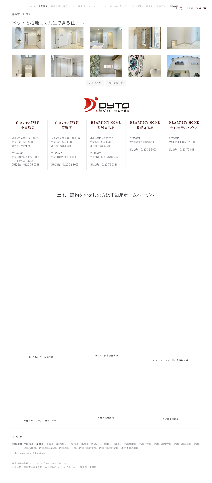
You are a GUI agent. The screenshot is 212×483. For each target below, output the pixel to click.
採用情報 (173, 6)
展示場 (81, 6)
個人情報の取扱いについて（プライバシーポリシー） (39, 463)
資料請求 (161, 6)
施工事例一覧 (116, 83)
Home (31, 6)
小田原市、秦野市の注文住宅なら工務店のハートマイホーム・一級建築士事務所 (53, 467)
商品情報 (55, 6)
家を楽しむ (69, 6)
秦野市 (39, 444)
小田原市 (28, 444)
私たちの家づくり (119, 6)
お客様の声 (95, 83)
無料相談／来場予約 (142, 6)
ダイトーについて (97, 6)
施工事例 (43, 6)
